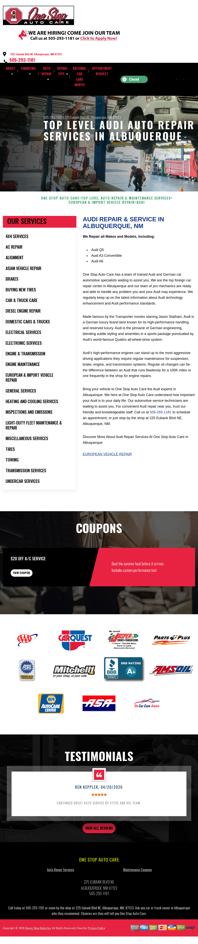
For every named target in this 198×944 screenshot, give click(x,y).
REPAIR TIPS (62, 71)
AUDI (141, 217)
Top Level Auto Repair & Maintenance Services (126, 213)
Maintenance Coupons (137, 891)
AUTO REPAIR (46, 71)
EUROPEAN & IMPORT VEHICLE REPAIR (102, 217)
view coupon (32, 590)
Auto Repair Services (60, 891)
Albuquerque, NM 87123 (105, 117)
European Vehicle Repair (107, 469)
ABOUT (10, 68)
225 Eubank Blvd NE (77, 117)
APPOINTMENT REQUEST (102, 71)
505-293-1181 (22, 59)
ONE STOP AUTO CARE (60, 213)
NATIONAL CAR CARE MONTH (79, 76)
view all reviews (99, 849)
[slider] (99, 814)
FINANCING (28, 68)
